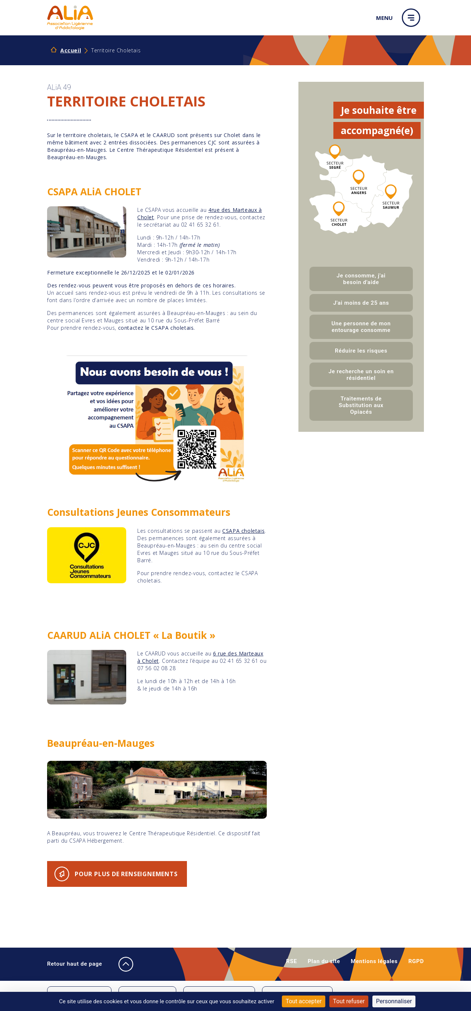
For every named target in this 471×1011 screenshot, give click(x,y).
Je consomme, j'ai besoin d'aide (361, 279)
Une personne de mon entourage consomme (361, 326)
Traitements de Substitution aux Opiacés (361, 405)
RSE (291, 961)
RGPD (416, 961)
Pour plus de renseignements (126, 874)
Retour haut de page (82, 964)
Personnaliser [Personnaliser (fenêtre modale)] (394, 1001)
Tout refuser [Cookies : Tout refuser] (349, 1001)
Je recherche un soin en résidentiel (361, 374)
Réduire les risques (361, 350)
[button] (413, 17)
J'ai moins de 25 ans (361, 303)
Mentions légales (374, 961)
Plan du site (324, 961)
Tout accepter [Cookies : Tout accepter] (304, 1001)
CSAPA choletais (243, 530)
